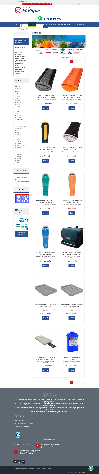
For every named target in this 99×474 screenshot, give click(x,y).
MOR (18, 162)
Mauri (18, 98)
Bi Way (18, 160)
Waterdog (19, 134)
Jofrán (18, 137)
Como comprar (19, 420)
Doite (18, 106)
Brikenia (19, 152)
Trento (19, 124)
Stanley (19, 143)
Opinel (18, 100)
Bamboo (19, 115)
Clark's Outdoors (21, 145)
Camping (21, 29)
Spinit (18, 96)
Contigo (19, 147)
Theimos (19, 154)
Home (15, 29)
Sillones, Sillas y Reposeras (20, 68)
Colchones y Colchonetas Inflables (19, 52)
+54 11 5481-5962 (21, 177)
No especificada (21, 126)
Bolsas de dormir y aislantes (20, 48)
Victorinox (19, 119)
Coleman (29, 29)
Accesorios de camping (19, 72)
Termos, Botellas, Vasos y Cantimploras (20, 61)
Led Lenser (20, 139)
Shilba (18, 104)
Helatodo (19, 102)
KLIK (18, 132)
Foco (18, 113)
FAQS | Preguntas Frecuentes (24, 423)
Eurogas (19, 158)
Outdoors (19, 141)
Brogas (19, 156)
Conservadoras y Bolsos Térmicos (20, 57)
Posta (18, 109)
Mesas (17, 65)
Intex (18, 111)
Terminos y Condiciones (22, 426)
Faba (18, 130)
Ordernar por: (65, 57)
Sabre (18, 121)
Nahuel (19, 117)
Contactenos (19, 430)
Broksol (19, 149)
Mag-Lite (19, 128)
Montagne (19, 94)
